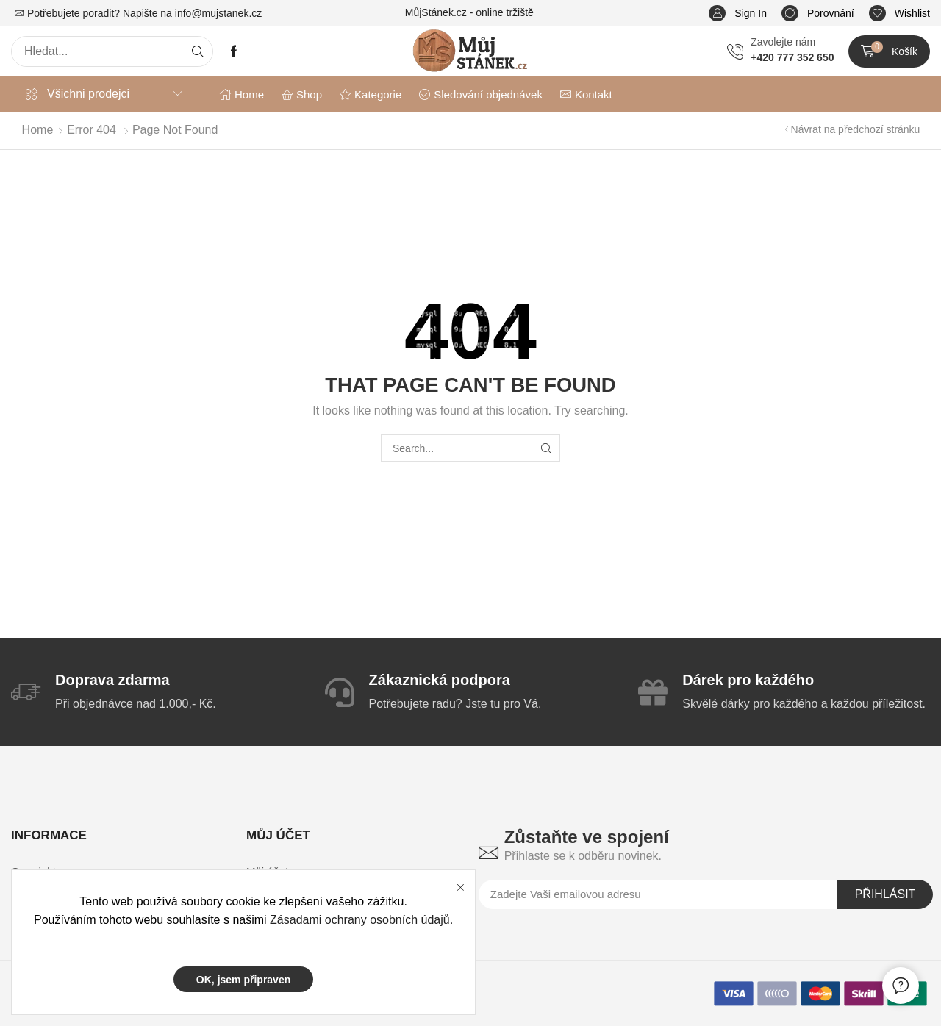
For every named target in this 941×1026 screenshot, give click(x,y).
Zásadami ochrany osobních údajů (360, 920)
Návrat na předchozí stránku (855, 129)
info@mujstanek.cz (218, 13)
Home (38, 129)
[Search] (197, 51)
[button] (738, 13)
